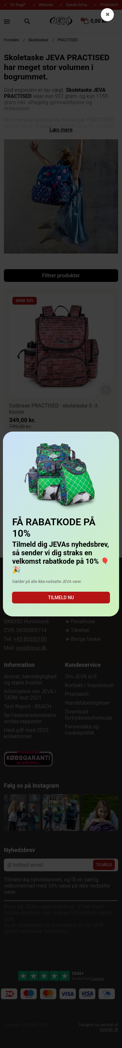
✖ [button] (107, 14)
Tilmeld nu (61, 597)
